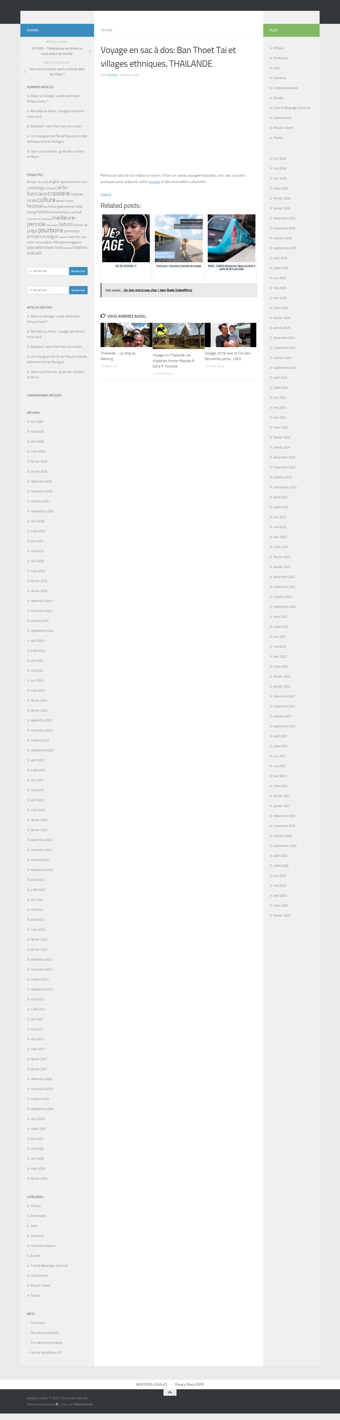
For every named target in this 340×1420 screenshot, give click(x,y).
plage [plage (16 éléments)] (32, 237)
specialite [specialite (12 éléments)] (35, 254)
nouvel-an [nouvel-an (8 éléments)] (81, 231)
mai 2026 (37, 438)
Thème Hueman (83, 1410)
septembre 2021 (42, 996)
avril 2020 (37, 1165)
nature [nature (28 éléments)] (65, 231)
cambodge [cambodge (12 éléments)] (36, 194)
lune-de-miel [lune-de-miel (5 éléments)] (34, 225)
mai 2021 (37, 1036)
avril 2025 (37, 567)
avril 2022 (37, 926)
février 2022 (39, 946)
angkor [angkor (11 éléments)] (54, 188)
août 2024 (37, 647)
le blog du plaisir (57, 15)
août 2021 (37, 1006)
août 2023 (37, 767)
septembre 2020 (42, 1115)
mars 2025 (38, 577)
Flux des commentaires (46, 1349)
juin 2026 (37, 428)
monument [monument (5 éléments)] (52, 231)
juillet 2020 (38, 1135)
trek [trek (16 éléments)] (30, 259)
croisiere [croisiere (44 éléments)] (58, 200)
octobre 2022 (40, 866)
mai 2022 (37, 916)
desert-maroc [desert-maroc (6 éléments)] (65, 207)
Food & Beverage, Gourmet (49, 1272)
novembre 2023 (41, 737)
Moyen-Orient (40, 1292)
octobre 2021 (40, 986)
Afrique (36, 1212)
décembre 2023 (41, 727)
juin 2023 (37, 787)
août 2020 (37, 1125)
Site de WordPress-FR (46, 1359)
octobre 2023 (40, 747)
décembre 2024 (41, 607)
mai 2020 (37, 1155)
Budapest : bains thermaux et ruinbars (56, 133)
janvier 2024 (39, 717)
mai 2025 (37, 558)
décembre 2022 (41, 846)
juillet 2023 (38, 777)
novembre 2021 (41, 976)
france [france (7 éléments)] (52, 213)
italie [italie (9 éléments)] (53, 219)
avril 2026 (37, 448)
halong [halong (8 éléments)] (31, 219)
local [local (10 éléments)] (78, 218)
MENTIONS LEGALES (151, 1391)
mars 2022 (38, 936)
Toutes (107, 37)
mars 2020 (38, 1175)
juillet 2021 (38, 1016)
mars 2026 (38, 458)
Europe (36, 1262)
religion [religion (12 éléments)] (52, 243)
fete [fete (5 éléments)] (45, 213)
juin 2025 (37, 548)
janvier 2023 (39, 836)
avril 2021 (37, 1046)
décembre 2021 (41, 966)
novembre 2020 (41, 1095)
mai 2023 (37, 797)
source (106, 200)
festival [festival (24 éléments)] (34, 212)
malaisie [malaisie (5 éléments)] (46, 225)
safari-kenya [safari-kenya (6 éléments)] (35, 249)
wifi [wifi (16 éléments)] (38, 259)
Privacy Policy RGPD (189, 1391)
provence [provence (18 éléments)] (36, 243)
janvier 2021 (39, 1075)
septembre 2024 (42, 637)
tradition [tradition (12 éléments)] (80, 254)
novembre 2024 (41, 617)
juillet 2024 (38, 657)
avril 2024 (37, 687)
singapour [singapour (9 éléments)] (75, 249)
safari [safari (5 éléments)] (84, 243)
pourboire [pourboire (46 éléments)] (50, 237)
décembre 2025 (41, 488)
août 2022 (37, 886)
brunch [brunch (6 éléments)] (83, 188)
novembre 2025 (41, 498)
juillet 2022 (38, 896)
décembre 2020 (41, 1085)
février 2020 (39, 1185)
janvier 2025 (39, 597)
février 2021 (39, 1065)
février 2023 (39, 826)
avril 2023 (37, 807)
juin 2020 (37, 1145)
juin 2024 (37, 667)
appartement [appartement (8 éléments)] (69, 188)
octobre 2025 (40, 508)
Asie (34, 1232)
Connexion (38, 1329)
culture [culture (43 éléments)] (46, 206)
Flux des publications (45, 1339)
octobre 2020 (40, 1105)
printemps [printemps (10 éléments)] (72, 237)
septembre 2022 (42, 876)
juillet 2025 (38, 538)
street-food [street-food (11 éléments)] (53, 254)
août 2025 (37, 528)
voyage (112, 82)
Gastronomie (39, 1282)
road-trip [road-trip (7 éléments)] (74, 243)
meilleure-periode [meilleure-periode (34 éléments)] (52, 227)
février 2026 (39, 468)
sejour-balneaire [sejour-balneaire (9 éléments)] (55, 249)
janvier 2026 (39, 478)
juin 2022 (37, 906)
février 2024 (39, 707)
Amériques (38, 1222)
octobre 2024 (40, 627)
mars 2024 (38, 697)
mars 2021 (38, 1056)
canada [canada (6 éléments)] (50, 194)
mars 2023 (38, 816)
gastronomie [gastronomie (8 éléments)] (66, 213)
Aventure (37, 1242)
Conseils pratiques (43, 1252)
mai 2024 (37, 677)
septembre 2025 (42, 518)
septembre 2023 (42, 757)
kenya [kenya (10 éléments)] (62, 218)
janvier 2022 (39, 956)
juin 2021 (37, 1026)
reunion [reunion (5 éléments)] (63, 243)
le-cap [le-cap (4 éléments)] (71, 219)
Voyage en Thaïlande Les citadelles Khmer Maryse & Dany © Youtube (174, 367)
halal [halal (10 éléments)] (78, 213)
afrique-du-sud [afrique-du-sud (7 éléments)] (37, 188)
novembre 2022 (41, 856)
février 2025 (39, 587)
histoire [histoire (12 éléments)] (43, 218)
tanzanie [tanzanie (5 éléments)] (67, 254)
